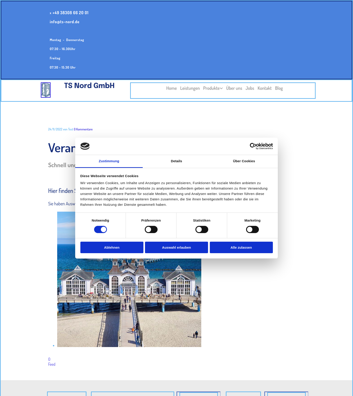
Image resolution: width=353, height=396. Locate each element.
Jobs (250, 88)
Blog (279, 88)
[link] (211, 88)
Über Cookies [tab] (244, 161)
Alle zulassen (241, 247)
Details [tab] (176, 161)
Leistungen (190, 88)
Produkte (211, 88)
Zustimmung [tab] (109, 161)
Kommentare (83, 129)
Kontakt (265, 88)
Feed (51, 364)
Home (171, 88)
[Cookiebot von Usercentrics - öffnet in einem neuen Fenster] (253, 146)
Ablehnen (111, 247)
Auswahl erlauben (176, 247)
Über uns (234, 88)
